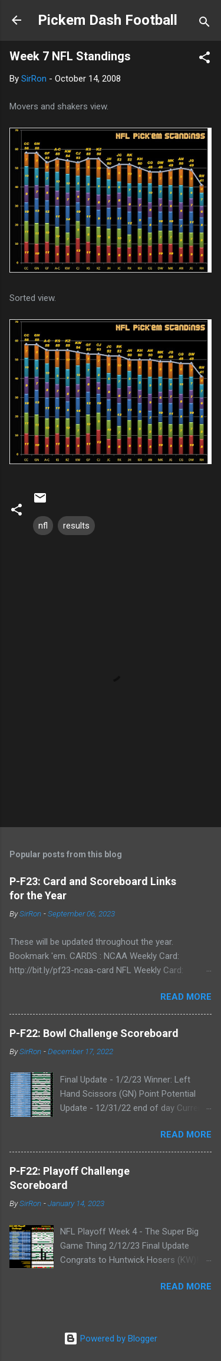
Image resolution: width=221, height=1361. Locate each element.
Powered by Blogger (110, 1338)
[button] (204, 59)
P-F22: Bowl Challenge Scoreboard (94, 1033)
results (76, 525)
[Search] (204, 24)
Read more (186, 996)
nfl (43, 525)
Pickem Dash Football (107, 20)
